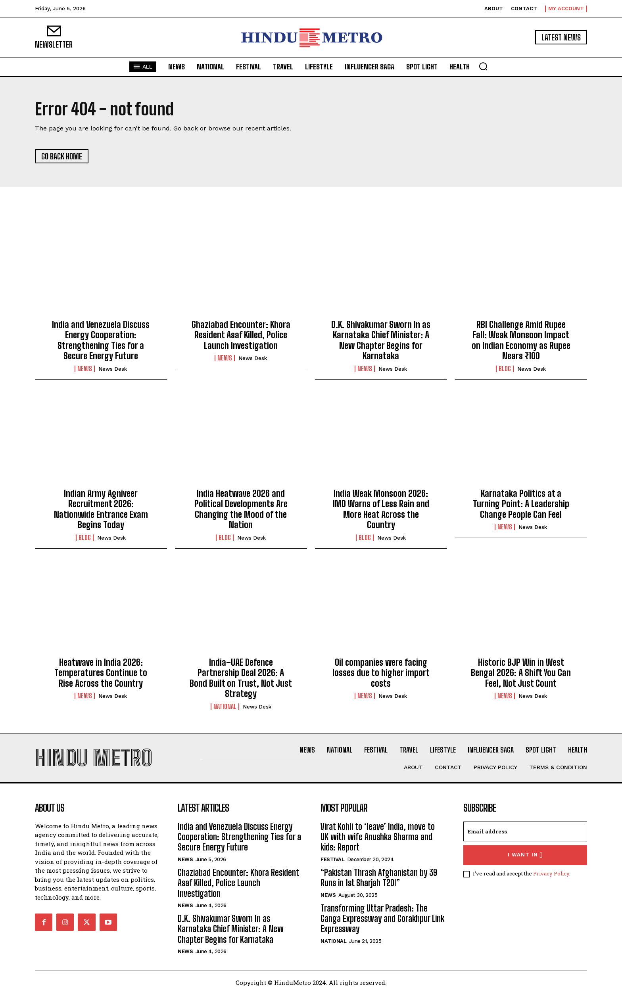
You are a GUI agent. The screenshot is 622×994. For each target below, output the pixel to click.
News (84, 369)
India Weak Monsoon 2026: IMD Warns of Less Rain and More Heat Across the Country (381, 509)
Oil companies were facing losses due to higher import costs (381, 673)
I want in (525, 855)
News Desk (112, 369)
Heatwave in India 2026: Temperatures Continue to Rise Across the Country (100, 673)
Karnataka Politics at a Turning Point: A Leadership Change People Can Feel (521, 504)
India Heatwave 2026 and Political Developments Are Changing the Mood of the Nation (241, 509)
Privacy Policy (551, 873)
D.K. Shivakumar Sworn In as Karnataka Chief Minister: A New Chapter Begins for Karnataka (380, 340)
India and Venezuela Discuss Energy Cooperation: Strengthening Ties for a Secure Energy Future (101, 340)
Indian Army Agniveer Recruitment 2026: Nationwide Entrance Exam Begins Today (101, 509)
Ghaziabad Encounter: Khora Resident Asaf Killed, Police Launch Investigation (241, 335)
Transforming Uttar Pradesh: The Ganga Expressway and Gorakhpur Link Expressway (382, 919)
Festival (332, 859)
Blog (505, 369)
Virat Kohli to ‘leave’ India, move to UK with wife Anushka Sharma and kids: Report (378, 837)
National (224, 706)
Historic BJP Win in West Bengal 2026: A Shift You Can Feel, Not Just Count (521, 673)
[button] (483, 66)
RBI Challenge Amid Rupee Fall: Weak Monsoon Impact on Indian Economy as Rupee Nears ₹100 (521, 340)
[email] (525, 831)
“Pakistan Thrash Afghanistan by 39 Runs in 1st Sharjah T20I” (379, 877)
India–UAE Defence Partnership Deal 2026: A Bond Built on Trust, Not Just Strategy (241, 678)
